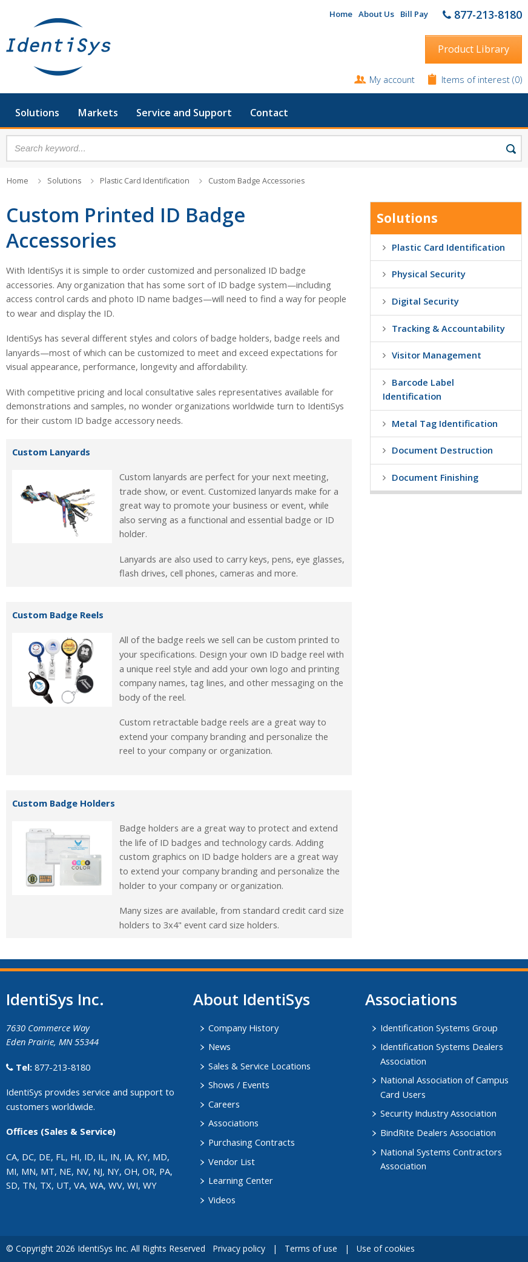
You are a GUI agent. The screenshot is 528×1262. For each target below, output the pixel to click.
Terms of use (311, 1248)
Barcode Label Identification (418, 389)
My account (392, 79)
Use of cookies (386, 1248)
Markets (98, 112)
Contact (269, 112)
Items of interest (476, 79)
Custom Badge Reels (58, 615)
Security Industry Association (438, 1113)
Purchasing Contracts (251, 1142)
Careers (224, 1104)
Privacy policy (239, 1248)
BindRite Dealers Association (438, 1132)
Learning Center (240, 1180)
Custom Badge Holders (63, 803)
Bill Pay (414, 13)
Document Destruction (442, 450)
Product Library (473, 49)
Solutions (37, 112)
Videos (222, 1200)
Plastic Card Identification (145, 181)
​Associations (411, 999)
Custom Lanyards (51, 452)
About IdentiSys (251, 999)
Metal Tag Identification (445, 423)
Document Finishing (435, 477)
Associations (233, 1123)
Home (340, 13)
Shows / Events (238, 1085)
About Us (376, 13)
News (219, 1046)
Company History (243, 1028)
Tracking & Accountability (448, 328)
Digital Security (425, 301)
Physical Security (429, 274)
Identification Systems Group (439, 1028)
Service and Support (184, 112)
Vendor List (231, 1161)
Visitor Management (436, 355)
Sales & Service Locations (259, 1066)
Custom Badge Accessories (256, 181)
